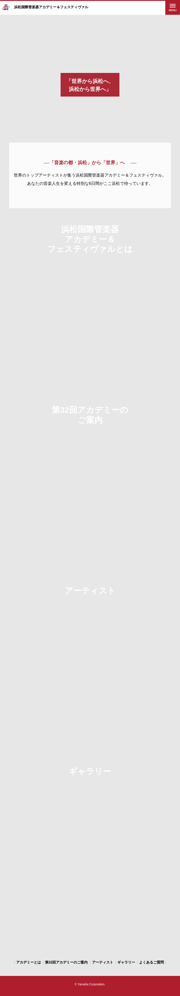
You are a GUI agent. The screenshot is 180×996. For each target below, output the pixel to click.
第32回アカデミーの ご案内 (90, 415)
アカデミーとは (28, 962)
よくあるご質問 (151, 962)
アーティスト (90, 590)
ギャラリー (90, 771)
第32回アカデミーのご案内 (66, 962)
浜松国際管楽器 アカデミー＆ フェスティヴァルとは (90, 239)
